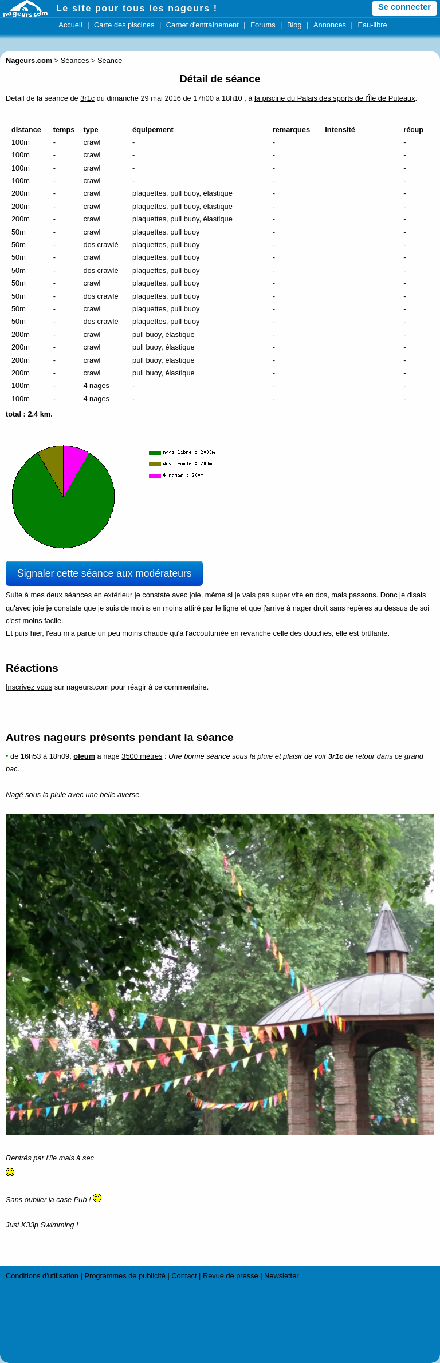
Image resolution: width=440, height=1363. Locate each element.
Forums (262, 25)
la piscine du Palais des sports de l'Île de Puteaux (334, 98)
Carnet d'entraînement (202, 25)
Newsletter (281, 1275)
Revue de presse (230, 1275)
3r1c (87, 98)
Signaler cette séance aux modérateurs (104, 573)
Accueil (70, 25)
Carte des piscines (124, 25)
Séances (75, 60)
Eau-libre (372, 25)
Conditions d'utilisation (42, 1275)
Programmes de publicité (125, 1275)
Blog (294, 25)
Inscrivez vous (29, 687)
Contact (184, 1275)
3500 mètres (141, 756)
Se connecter (404, 6)
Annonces (329, 25)
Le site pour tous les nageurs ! (137, 8)
